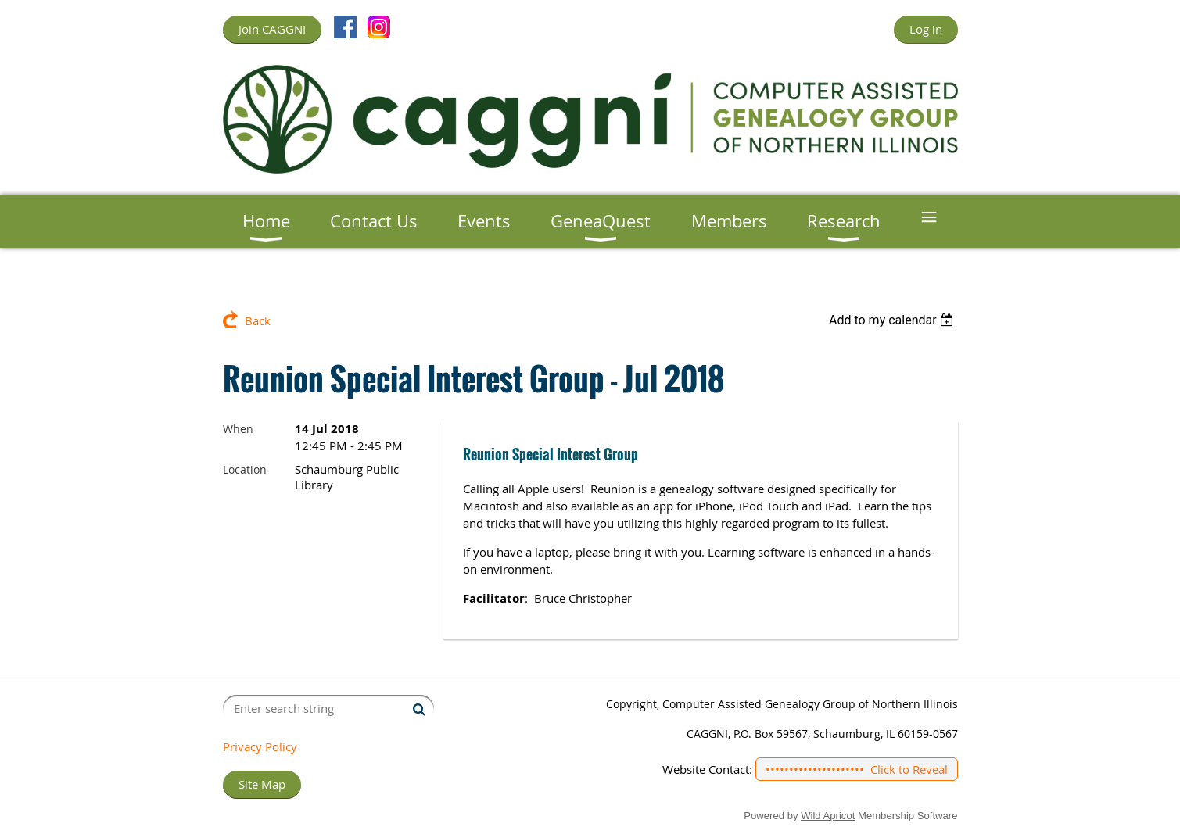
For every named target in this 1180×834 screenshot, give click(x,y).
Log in (925, 29)
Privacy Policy (260, 746)
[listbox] (893, 320)
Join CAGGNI (272, 29)
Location (245, 469)
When (238, 428)
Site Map (262, 784)
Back (258, 320)
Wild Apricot (828, 815)
